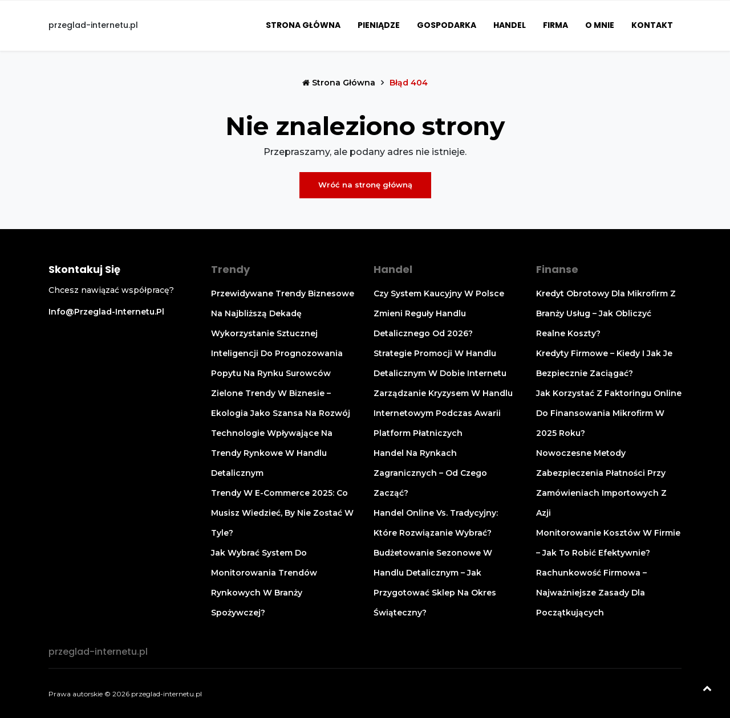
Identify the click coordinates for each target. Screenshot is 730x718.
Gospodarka (446, 25)
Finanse (557, 269)
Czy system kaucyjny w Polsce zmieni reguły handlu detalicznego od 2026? (439, 313)
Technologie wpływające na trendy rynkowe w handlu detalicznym (271, 453)
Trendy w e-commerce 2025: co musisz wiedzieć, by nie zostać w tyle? (282, 513)
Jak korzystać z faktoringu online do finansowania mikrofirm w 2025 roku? (609, 413)
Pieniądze (379, 25)
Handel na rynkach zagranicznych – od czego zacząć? (430, 473)
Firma (555, 25)
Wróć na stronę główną (365, 184)
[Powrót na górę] (707, 689)
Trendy (230, 269)
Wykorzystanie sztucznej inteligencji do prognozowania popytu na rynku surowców (277, 353)
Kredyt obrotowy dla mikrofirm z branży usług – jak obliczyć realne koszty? (606, 313)
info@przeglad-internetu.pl (106, 312)
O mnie (599, 25)
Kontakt (652, 25)
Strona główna (303, 25)
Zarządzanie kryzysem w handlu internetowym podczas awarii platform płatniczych (443, 413)
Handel (509, 25)
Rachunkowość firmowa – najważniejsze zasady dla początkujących (591, 593)
